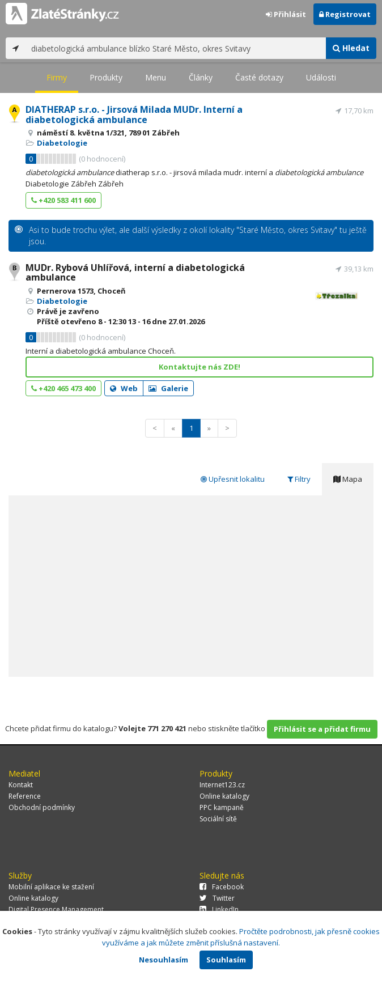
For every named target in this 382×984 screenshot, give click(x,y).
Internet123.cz (222, 785)
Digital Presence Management (56, 909)
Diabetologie (62, 143)
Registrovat (345, 14)
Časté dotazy (259, 77)
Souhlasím (226, 960)
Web (124, 388)
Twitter (217, 898)
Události (321, 77)
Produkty (106, 77)
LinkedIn (219, 909)
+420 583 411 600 (63, 200)
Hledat (351, 48)
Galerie (168, 388)
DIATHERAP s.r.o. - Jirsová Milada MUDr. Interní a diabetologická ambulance (134, 114)
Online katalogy (224, 796)
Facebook (222, 887)
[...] (175, 48)
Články (201, 77)
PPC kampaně (222, 807)
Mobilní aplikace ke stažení (51, 887)
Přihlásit (286, 14)
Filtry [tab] (299, 479)
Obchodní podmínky (42, 807)
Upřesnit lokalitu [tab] (233, 479)
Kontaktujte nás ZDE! (199, 367)
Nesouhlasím (163, 960)
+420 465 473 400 (63, 388)
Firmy (56, 77)
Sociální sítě (218, 819)
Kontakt (21, 785)
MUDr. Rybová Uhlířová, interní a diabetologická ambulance (135, 272)
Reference (25, 796)
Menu (155, 77)
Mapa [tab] (347, 479)
